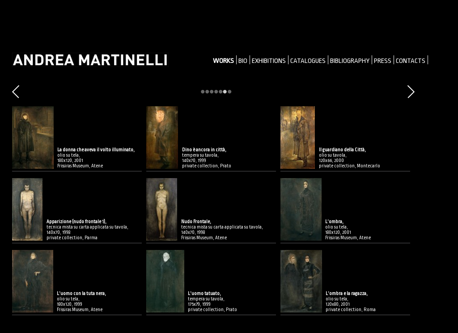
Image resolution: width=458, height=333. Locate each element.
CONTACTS (410, 61)
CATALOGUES (308, 61)
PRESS (382, 61)
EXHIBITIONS (269, 61)
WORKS (223, 61)
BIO (242, 61)
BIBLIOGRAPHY (349, 61)
